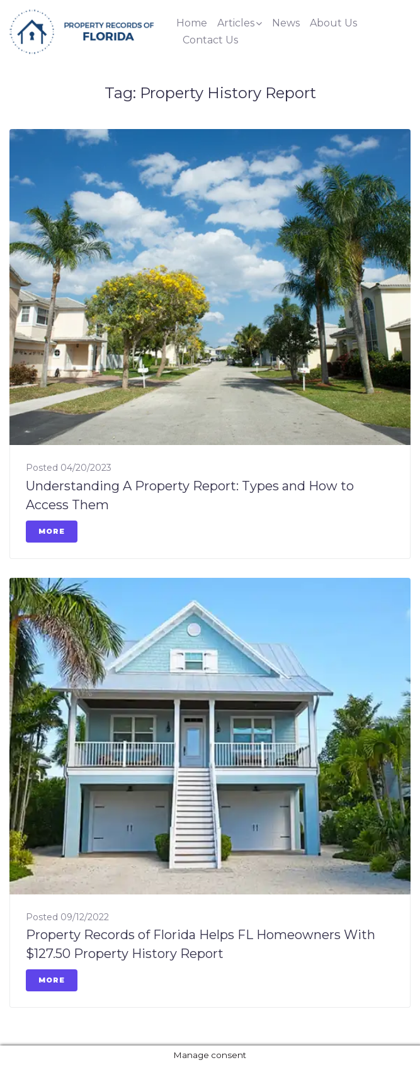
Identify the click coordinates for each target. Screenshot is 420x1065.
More (51, 531)
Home (191, 23)
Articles (235, 23)
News (286, 23)
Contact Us (210, 40)
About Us (333, 23)
